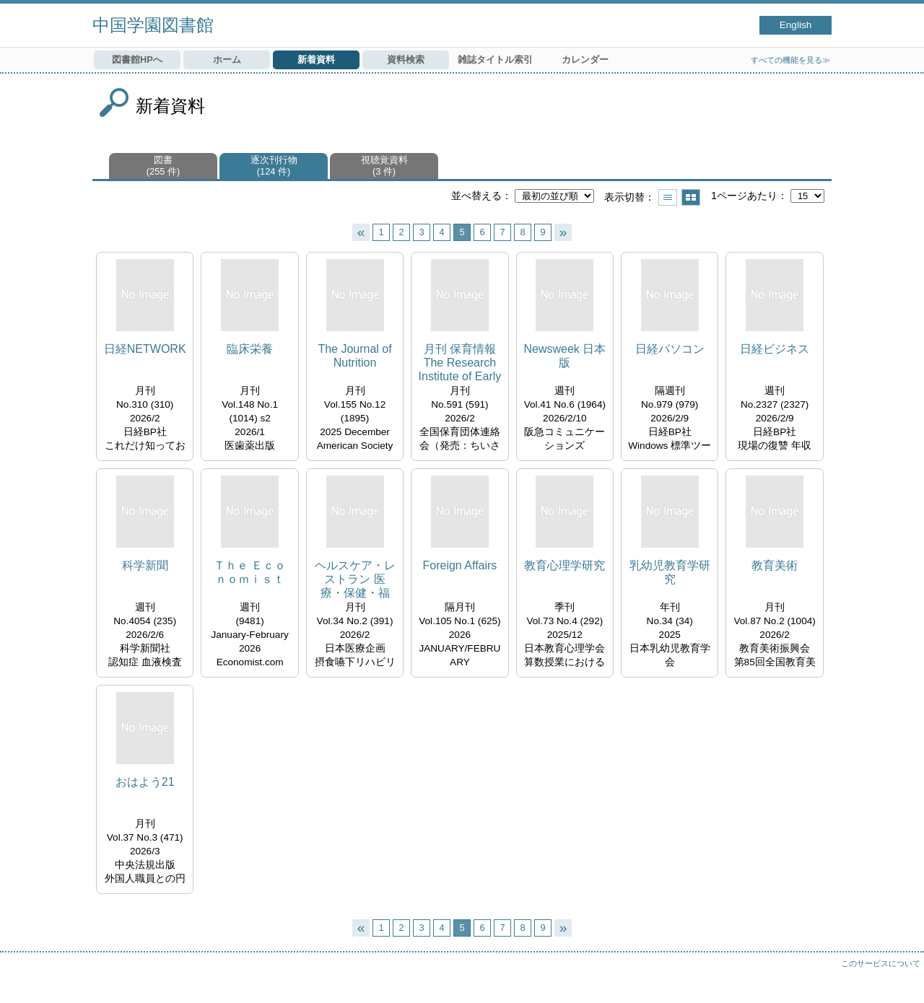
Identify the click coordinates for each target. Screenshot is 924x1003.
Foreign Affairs (459, 565)
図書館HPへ (137, 59)
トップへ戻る (899, 978)
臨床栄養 (250, 349)
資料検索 (405, 59)
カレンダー (585, 59)
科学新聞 (145, 565)
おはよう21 (145, 782)
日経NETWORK (145, 349)
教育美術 (774, 565)
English (796, 24)
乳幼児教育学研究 (669, 572)
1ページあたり (744, 195)
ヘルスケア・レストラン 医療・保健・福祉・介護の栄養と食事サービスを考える (355, 579)
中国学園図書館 (153, 25)
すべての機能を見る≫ (790, 60)
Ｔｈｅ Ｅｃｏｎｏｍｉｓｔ (250, 572)
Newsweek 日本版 (564, 356)
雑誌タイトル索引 (495, 59)
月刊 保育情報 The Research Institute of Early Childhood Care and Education (460, 363)
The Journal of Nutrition (354, 356)
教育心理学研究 (564, 565)
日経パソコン (670, 349)
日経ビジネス (774, 349)
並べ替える (476, 195)
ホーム (227, 59)
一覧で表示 (667, 197)
